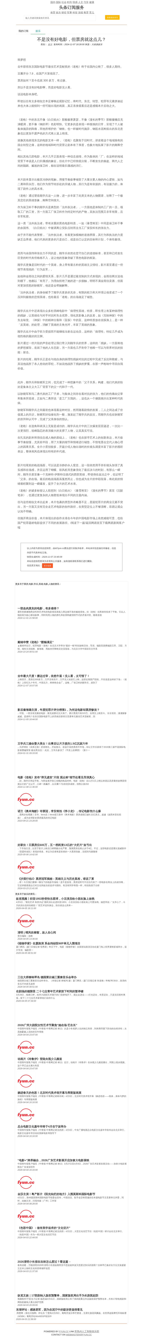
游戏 (80, 12)
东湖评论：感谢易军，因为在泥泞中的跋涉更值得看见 (49, 1309)
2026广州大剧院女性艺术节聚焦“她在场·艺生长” (47, 1025)
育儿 (91, 12)
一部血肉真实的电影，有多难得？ (38, 608)
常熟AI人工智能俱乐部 (87, 1331)
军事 (69, 12)
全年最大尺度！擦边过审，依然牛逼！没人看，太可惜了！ (54, 676)
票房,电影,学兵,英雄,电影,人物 (38, 584)
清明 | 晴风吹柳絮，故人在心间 (37, 932)
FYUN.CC (64, 1331)
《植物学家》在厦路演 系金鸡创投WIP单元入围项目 (48, 943)
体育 (52, 12)
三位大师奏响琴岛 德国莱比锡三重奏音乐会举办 (47, 977)
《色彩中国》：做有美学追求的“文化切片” (44, 1227)
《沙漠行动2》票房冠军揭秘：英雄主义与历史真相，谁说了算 (56, 878)
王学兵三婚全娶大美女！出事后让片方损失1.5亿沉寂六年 (53, 743)
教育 (86, 12)
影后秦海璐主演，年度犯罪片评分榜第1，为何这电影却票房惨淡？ (59, 709)
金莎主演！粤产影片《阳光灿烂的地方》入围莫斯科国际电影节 (56, 1194)
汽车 (86, 2)
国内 (52, 2)
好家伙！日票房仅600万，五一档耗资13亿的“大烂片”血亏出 (55, 845)
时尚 (69, 2)
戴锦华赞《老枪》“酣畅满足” (36, 642)
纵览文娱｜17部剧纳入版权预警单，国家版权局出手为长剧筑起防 (58, 1295)
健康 (91, 2)
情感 (75, 2)
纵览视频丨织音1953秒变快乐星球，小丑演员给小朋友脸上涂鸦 (55, 898)
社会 (63, 2)
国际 (58, 2)
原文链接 (47, 566)
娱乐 (58, 12)
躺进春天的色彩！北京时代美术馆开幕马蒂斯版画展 (49, 1092)
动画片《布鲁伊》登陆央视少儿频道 (40, 1059)
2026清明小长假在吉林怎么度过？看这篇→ (44, 1261)
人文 (80, 2)
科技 (75, 12)
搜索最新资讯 (112, 17)
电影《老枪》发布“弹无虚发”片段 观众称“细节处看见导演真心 (56, 777)
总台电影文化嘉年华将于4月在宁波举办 (42, 1126)
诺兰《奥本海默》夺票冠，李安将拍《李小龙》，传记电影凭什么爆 (59, 811)
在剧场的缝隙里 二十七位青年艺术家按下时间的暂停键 (49, 991)
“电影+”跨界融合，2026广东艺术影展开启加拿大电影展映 (53, 1160)
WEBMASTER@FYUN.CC (79, 1334)
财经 (63, 12)
